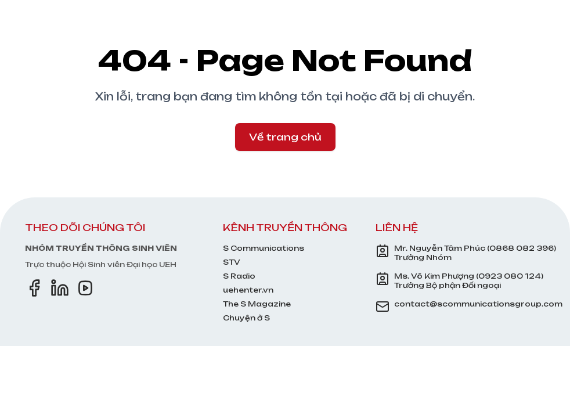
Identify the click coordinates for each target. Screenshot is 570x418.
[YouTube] (85, 288)
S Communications (263, 248)
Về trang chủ (285, 137)
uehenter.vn (248, 290)
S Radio (239, 276)
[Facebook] (34, 288)
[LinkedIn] (59, 288)
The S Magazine (257, 304)
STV (231, 262)
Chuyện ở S (246, 318)
